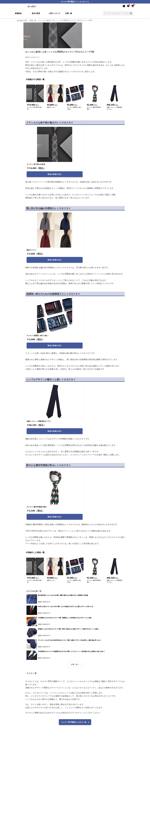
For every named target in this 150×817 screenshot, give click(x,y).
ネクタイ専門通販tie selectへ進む (75, 723)
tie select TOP (22, 20)
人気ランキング (54, 13)
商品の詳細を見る (55, 174)
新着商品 (18, 13)
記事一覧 (68, 13)
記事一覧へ (76, 664)
